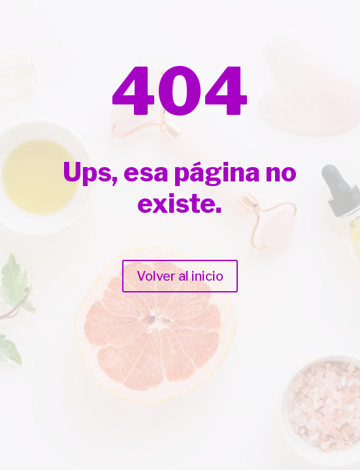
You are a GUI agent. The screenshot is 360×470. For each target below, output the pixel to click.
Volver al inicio (180, 276)
